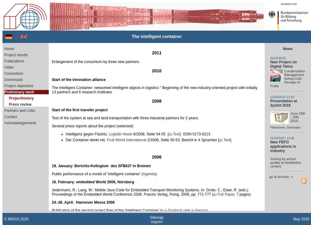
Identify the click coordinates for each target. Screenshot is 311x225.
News (287, 49)
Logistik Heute (120, 134)
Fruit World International (126, 140)
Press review (20, 104)
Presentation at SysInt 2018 (283, 103)
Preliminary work (19, 92)
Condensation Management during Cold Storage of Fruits (287, 78)
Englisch (173, 210)
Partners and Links (19, 110)
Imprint (157, 222)
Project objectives (18, 86)
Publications (14, 61)
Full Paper (223, 194)
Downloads (13, 80)
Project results (16, 55)
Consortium (13, 73)
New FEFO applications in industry (283, 146)
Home (9, 49)
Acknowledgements (20, 123)
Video (9, 67)
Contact (10, 117)
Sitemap (157, 217)
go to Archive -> (281, 177)
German (199, 210)
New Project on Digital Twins (283, 64)
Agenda (149, 174)
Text (174, 134)
